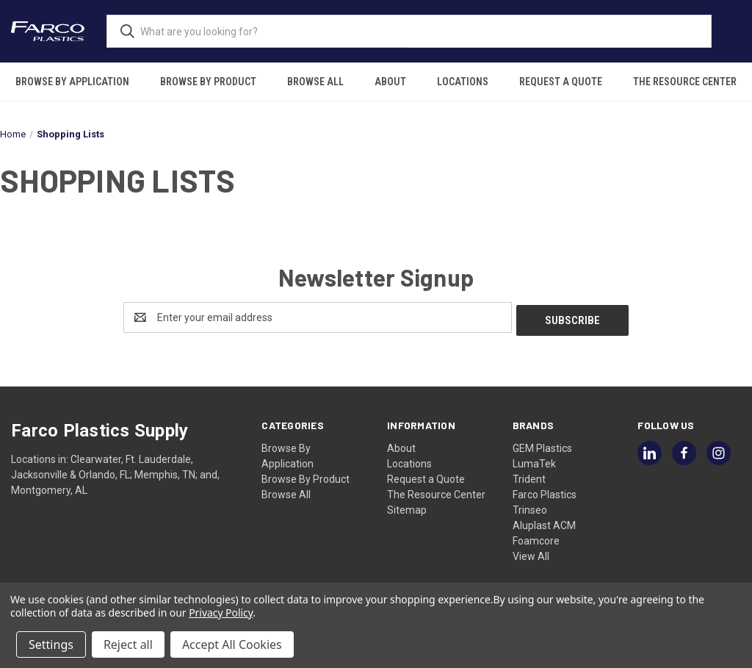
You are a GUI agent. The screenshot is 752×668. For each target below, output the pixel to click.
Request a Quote (560, 81)
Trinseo (530, 507)
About (390, 81)
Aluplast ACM (544, 522)
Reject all (128, 644)
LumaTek (534, 461)
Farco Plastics (544, 492)
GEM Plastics (542, 445)
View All (531, 553)
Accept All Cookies (232, 644)
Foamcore (536, 538)
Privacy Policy (221, 612)
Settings (51, 644)
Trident (529, 476)
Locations (462, 81)
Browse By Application (72, 81)
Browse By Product (208, 81)
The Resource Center (685, 81)
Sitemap (407, 507)
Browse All (315, 81)
